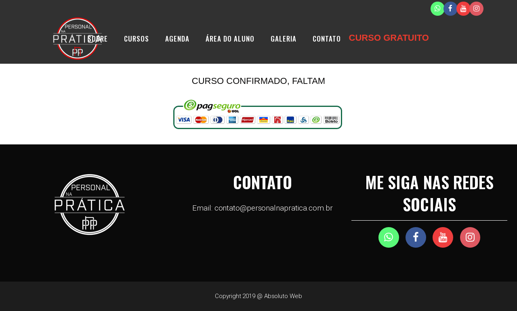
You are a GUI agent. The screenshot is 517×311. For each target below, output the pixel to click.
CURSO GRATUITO (389, 38)
